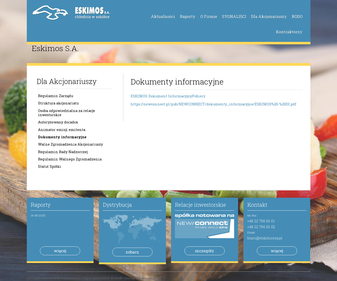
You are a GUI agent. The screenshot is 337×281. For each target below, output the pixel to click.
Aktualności (163, 16)
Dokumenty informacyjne (62, 137)
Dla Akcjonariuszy (269, 16)
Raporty (187, 16)
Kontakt (257, 204)
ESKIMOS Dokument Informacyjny (161, 96)
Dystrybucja (117, 204)
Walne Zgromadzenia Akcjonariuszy (70, 144)
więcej (60, 250)
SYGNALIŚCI (234, 16)
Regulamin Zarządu (55, 96)
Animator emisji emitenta (61, 129)
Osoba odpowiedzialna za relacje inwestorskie (66, 112)
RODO (297, 16)
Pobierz (198, 96)
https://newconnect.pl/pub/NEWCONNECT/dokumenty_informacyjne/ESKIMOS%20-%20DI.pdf (213, 104)
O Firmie (208, 16)
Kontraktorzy (289, 31)
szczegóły (204, 250)
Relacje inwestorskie (200, 204)
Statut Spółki (49, 166)
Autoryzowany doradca (58, 122)
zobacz (132, 251)
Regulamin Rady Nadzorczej (63, 152)
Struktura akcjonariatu (58, 103)
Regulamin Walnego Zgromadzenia (70, 159)
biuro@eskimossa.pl (264, 238)
